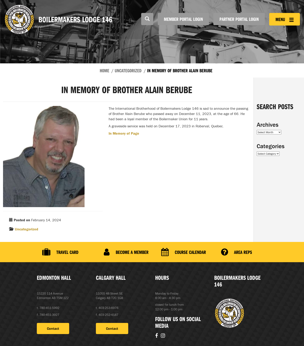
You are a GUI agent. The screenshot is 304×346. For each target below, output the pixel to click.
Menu (284, 19)
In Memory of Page (124, 133)
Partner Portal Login (239, 19)
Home (104, 70)
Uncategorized (128, 70)
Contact (53, 328)
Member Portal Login (183, 19)
